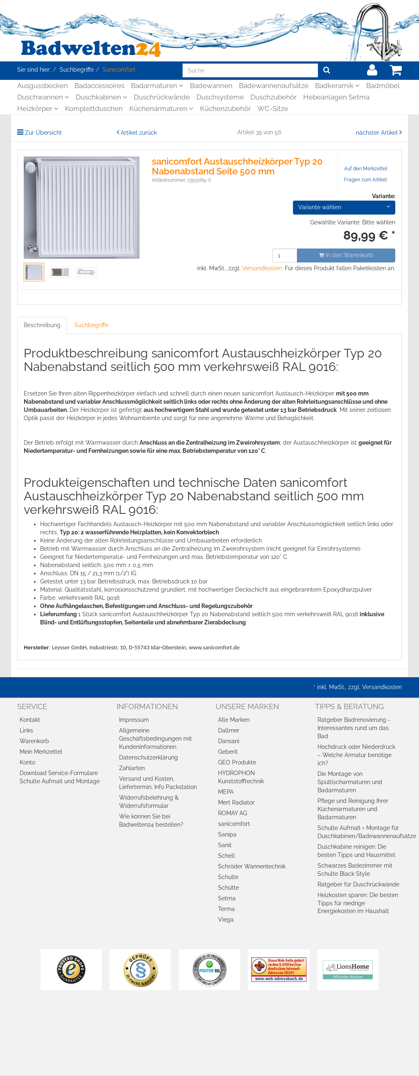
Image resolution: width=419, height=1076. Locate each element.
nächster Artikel (377, 132)
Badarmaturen (157, 85)
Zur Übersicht (43, 132)
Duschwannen (43, 97)
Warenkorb (34, 741)
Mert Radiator (236, 802)
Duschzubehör (273, 97)
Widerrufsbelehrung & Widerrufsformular (148, 801)
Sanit (225, 845)
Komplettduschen (94, 108)
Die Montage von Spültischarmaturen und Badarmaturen (350, 782)
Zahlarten (132, 768)
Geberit (228, 751)
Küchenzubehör (225, 108)
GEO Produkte (237, 762)
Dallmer (228, 730)
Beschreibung (42, 325)
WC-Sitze (272, 108)
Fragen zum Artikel (365, 180)
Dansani (228, 741)
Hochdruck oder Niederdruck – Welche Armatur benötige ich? (356, 755)
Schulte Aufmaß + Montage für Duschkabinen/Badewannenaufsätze (360, 832)
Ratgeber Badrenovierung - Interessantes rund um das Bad (354, 728)
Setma (227, 898)
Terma (226, 909)
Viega (226, 919)
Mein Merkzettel (41, 751)
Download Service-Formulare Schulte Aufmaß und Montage (60, 777)
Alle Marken (234, 720)
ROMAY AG (232, 813)
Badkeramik (337, 85)
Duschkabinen (101, 97)
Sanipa (227, 834)
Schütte (228, 887)
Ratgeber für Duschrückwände (358, 884)
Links (26, 730)
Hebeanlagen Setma (336, 97)
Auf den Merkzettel (365, 169)
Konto (27, 762)
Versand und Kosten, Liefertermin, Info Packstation (158, 782)
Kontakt (30, 720)
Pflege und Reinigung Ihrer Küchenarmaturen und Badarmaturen (353, 809)
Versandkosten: (262, 268)
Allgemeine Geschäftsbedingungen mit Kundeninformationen (155, 738)
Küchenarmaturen (161, 108)
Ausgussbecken (42, 85)
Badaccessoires (99, 85)
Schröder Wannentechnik (252, 866)
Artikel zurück (139, 132)
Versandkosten (382, 687)
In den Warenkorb (346, 255)
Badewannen (211, 85)
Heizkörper (38, 108)
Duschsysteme (220, 97)
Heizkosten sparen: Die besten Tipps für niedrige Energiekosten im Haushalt (358, 903)
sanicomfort (234, 824)
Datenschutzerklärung (148, 757)
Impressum (134, 720)
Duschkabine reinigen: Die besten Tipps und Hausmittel (356, 850)
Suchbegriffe (91, 325)
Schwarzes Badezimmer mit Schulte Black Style (355, 869)
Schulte (228, 877)
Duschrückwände (162, 97)
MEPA (226, 792)
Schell (226, 855)
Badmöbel (383, 85)
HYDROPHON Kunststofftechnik (241, 777)
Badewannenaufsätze (274, 85)
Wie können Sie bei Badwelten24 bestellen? (151, 820)
